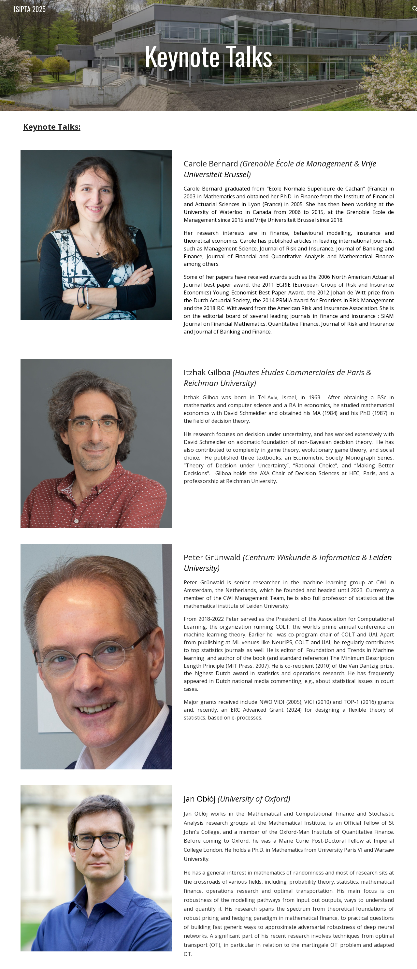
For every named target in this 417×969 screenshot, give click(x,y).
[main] (208, 55)
